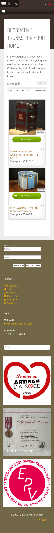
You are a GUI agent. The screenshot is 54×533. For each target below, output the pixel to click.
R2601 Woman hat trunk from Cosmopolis (24, 210)
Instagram (11, 299)
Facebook (11, 285)
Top (42, 519)
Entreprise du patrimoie (23, 502)
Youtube (10, 303)
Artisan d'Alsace (17, 399)
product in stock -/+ (17, 90)
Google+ (10, 292)
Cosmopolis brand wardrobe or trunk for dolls (24, 155)
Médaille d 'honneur (20, 450)
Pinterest (10, 296)
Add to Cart (27, 139)
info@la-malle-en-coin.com (18, 323)
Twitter (9, 289)
